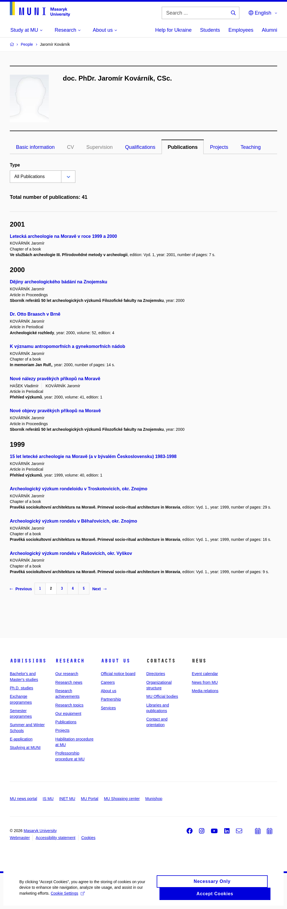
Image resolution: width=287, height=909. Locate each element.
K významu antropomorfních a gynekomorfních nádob (67, 346)
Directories (155, 673)
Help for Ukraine (173, 30)
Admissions (28, 661)
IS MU (48, 798)
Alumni (269, 30)
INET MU (67, 798)
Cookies (88, 837)
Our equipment (68, 713)
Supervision (99, 147)
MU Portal (89, 798)
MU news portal (23, 798)
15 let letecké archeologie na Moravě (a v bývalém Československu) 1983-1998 (93, 456)
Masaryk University (40, 830)
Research (69, 661)
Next (99, 589)
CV (70, 147)
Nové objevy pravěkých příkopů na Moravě (55, 410)
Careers (108, 682)
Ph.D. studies (21, 688)
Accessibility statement (55, 837)
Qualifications (140, 147)
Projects (219, 147)
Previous (21, 589)
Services (108, 708)
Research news (68, 682)
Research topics (69, 705)
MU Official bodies (162, 696)
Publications (183, 147)
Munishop (153, 798)
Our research (66, 673)
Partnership (111, 699)
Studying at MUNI (25, 747)
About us (115, 661)
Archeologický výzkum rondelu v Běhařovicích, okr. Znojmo (73, 521)
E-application (21, 739)
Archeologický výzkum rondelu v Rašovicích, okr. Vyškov (71, 553)
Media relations (205, 691)
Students (210, 30)
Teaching (250, 147)
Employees (240, 30)
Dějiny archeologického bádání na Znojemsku (58, 281)
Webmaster (20, 837)
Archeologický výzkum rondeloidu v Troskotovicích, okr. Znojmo (78, 488)
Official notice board (118, 673)
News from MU (205, 682)
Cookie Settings (68, 898)
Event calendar (205, 673)
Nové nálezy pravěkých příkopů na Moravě (55, 378)
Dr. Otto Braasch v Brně (35, 314)
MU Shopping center (122, 798)
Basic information (35, 147)
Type (15, 165)
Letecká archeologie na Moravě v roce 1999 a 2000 (63, 236)
